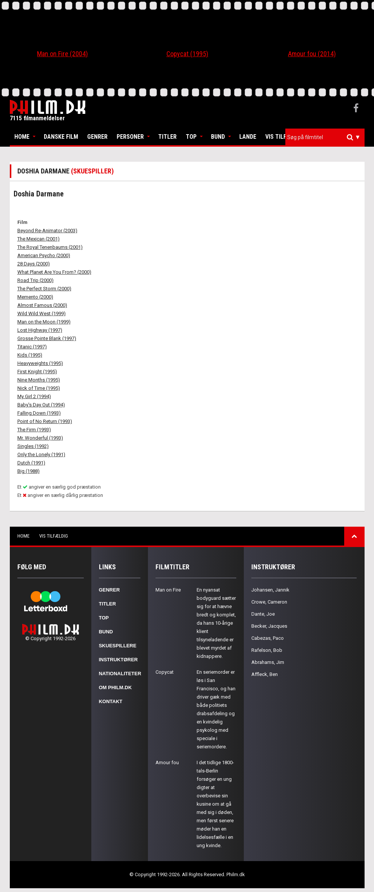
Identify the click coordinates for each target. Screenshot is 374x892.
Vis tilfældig (284, 136)
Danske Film (61, 136)
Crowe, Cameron (269, 602)
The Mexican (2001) (38, 239)
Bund (218, 136)
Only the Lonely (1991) (41, 454)
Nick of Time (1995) (38, 388)
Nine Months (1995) (38, 380)
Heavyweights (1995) (40, 363)
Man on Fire (168, 590)
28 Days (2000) (33, 264)
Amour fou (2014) (312, 54)
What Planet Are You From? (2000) (54, 272)
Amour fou (167, 762)
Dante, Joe (263, 614)
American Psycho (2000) (43, 255)
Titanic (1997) (32, 346)
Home (21, 136)
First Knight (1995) (37, 371)
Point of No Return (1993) (44, 421)
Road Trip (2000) (35, 280)
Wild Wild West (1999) (41, 313)
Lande (247, 136)
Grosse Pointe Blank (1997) (46, 338)
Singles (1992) (33, 446)
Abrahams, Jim (267, 662)
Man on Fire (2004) (62, 54)
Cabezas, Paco (267, 638)
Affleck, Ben (264, 674)
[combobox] (325, 137)
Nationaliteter (120, 673)
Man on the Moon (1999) (44, 322)
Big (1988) (28, 471)
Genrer (97, 136)
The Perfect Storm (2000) (44, 288)
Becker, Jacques (269, 626)
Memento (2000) (35, 297)
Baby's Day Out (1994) (41, 405)
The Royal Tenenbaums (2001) (50, 247)
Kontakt (111, 701)
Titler (167, 136)
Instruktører (118, 659)
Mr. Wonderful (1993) (40, 438)
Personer (130, 136)
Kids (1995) (29, 355)
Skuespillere (118, 645)
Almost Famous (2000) (42, 305)
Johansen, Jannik (270, 590)
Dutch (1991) (31, 463)
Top (191, 136)
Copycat (164, 672)
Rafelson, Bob (266, 650)
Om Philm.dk (115, 687)
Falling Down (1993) (39, 413)
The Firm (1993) (34, 429)
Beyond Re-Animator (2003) (47, 230)
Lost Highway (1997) (39, 330)
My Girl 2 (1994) (34, 396)
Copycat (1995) (187, 54)
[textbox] (326, 137)
